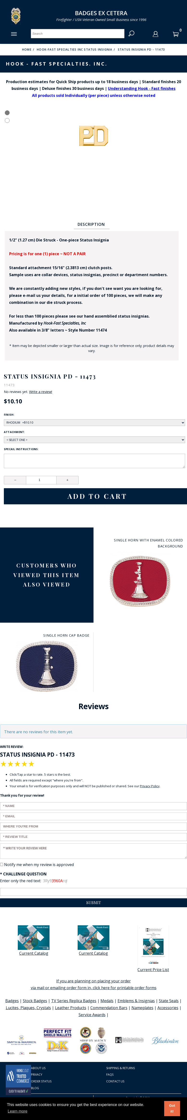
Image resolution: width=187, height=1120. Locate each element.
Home (26, 49)
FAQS (109, 1075)
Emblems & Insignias (136, 1000)
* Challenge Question (23, 874)
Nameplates (142, 1007)
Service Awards (92, 1014)
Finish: (9, 414)
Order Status (41, 1081)
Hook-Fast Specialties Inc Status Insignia (74, 49)
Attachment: (14, 432)
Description (91, 224)
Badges (12, 1000)
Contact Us (115, 1081)
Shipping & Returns (120, 1068)
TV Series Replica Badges (73, 1000)
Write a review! (40, 391)
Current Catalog (34, 940)
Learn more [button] (17, 1111)
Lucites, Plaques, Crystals (28, 1007)
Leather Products (70, 1007)
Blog (35, 1088)
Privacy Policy (150, 786)
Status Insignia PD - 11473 (141, 49)
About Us (38, 1068)
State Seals (169, 1000)
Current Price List (153, 948)
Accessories (167, 1007)
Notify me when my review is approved (39, 864)
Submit (93, 902)
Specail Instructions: (21, 449)
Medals (106, 1000)
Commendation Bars (108, 1007)
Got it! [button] (172, 1108)
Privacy (36, 1075)
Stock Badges (35, 1000)
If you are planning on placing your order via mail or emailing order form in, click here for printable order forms (93, 984)
